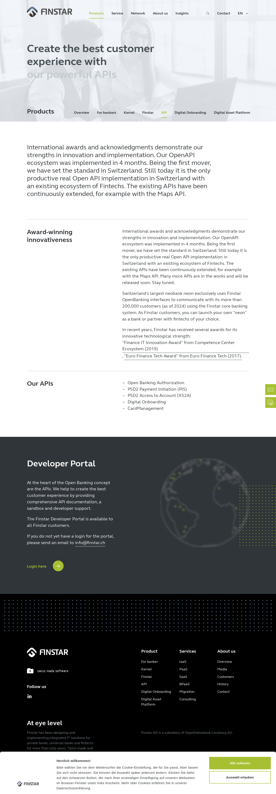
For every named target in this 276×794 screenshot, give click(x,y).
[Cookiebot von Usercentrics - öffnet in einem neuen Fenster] (28, 785)
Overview (81, 112)
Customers (225, 677)
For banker (149, 662)
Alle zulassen (240, 728)
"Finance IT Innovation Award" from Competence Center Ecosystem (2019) (178, 346)
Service (117, 13)
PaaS (183, 669)
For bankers (106, 112)
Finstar (148, 112)
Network (138, 13)
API (164, 112)
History (223, 684)
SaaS (183, 677)
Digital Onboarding (190, 112)
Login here (36, 566)
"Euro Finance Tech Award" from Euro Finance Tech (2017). (183, 356)
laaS (182, 662)
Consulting (187, 699)
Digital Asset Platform (232, 112)
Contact (223, 13)
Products (96, 13)
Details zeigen (229, 785)
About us (160, 13)
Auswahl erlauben (240, 742)
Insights (182, 13)
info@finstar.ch (90, 542)
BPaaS (184, 684)
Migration (186, 692)
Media (222, 669)
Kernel (129, 112)
